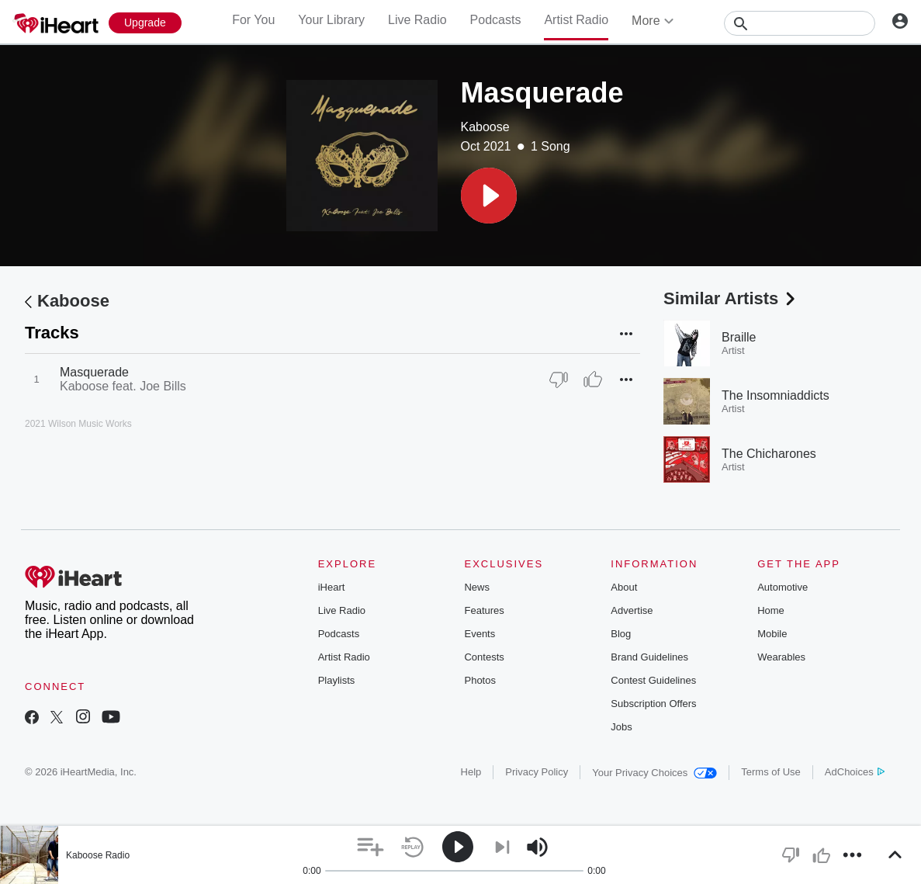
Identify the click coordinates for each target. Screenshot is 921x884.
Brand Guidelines (649, 657)
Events (479, 634)
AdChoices (855, 772)
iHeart (331, 587)
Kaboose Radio (98, 855)
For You (253, 19)
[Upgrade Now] (145, 22)
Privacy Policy (536, 772)
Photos (479, 680)
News (477, 587)
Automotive (782, 587)
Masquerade (94, 372)
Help (471, 772)
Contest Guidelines (653, 680)
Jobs (621, 727)
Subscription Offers (653, 703)
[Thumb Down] (559, 379)
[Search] (799, 23)
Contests (484, 657)
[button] (489, 196)
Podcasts (495, 19)
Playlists (336, 680)
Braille (739, 337)
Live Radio (417, 19)
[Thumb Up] (593, 379)
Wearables (781, 657)
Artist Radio (576, 19)
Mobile (772, 634)
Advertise (632, 610)
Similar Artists (730, 298)
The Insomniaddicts (775, 395)
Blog (621, 634)
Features (484, 610)
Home (770, 610)
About (624, 587)
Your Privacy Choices (654, 772)
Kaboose (485, 126)
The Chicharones (769, 453)
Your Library (331, 19)
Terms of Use (771, 772)
